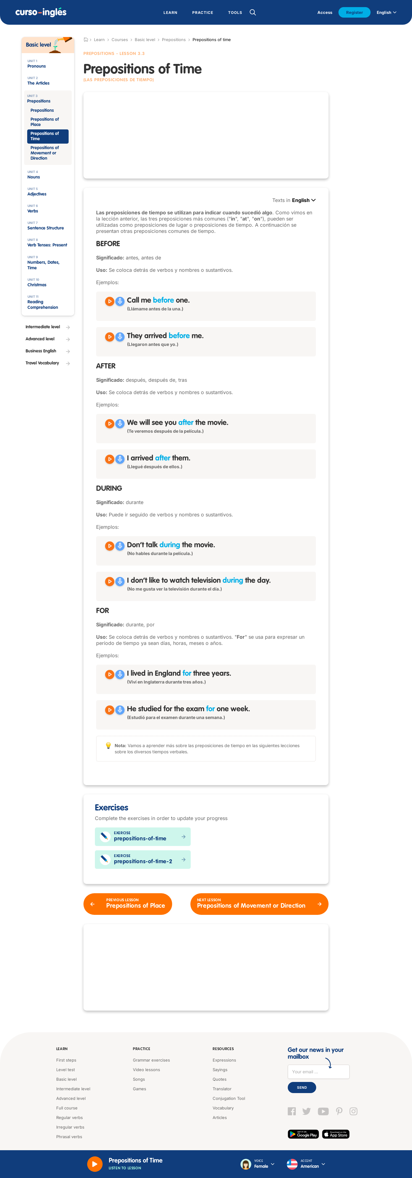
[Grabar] (120, 301)
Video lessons (146, 1069)
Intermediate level (73, 1088)
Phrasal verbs (69, 1136)
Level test (65, 1069)
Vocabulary (223, 1107)
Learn (62, 1049)
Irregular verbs (70, 1127)
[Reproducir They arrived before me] (109, 337)
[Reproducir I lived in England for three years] (109, 674)
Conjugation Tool (229, 1098)
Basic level (145, 39)
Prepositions (174, 39)
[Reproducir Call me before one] (109, 301)
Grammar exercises (151, 1060)
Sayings (220, 1069)
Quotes (220, 1079)
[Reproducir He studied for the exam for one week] (109, 710)
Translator (222, 1088)
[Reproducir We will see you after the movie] (109, 423)
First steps (66, 1060)
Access (324, 12)
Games (139, 1088)
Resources (223, 1049)
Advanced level (71, 1098)
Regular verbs (69, 1117)
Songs (139, 1079)
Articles (220, 1117)
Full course (67, 1107)
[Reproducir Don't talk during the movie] (109, 546)
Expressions (224, 1060)
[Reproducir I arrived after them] (109, 459)
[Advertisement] (206, 135)
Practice (142, 1049)
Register (354, 12)
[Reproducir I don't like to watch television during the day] (109, 581)
